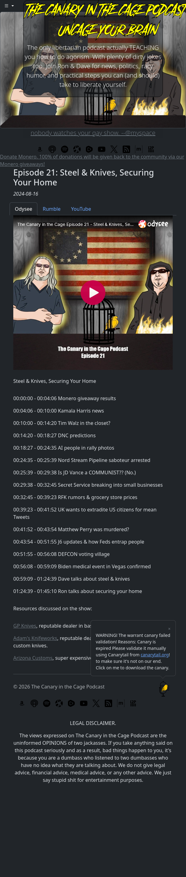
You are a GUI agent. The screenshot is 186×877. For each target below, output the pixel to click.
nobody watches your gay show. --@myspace (93, 133)
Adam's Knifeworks (35, 638)
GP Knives (24, 625)
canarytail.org (155, 655)
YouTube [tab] (81, 208)
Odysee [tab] (23, 208)
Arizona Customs (33, 658)
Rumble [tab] (52, 208)
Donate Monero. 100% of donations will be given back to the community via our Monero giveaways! (92, 160)
